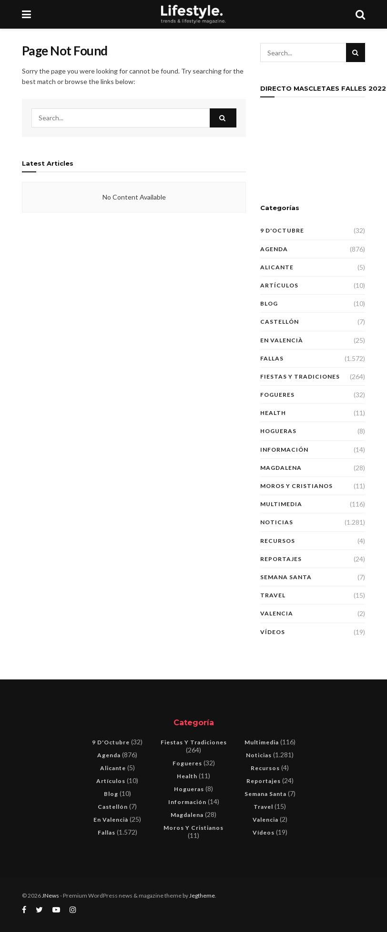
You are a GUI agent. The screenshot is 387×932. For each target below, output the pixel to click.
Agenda (274, 249)
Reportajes (281, 558)
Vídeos (272, 631)
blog (269, 303)
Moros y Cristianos (296, 485)
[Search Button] (223, 117)
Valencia (276, 613)
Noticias (276, 522)
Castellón (279, 321)
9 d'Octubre (282, 230)
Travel (272, 595)
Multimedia (281, 504)
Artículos (279, 285)
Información (284, 449)
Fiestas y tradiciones (300, 376)
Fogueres (277, 394)
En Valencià (281, 340)
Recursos (277, 540)
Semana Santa (286, 577)
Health (273, 412)
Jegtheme (202, 895)
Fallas (272, 358)
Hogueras (278, 430)
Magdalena (281, 467)
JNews (50, 895)
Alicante (277, 267)
